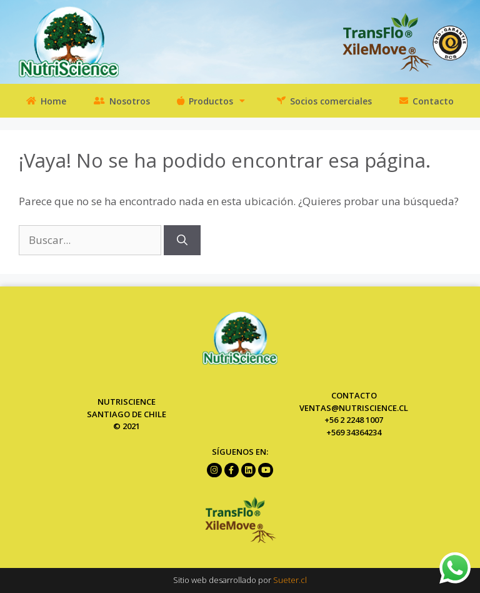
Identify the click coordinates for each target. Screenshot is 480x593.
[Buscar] (182, 240)
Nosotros (122, 100)
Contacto (426, 100)
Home (46, 100)
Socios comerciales (324, 100)
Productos (213, 100)
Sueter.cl (290, 579)
